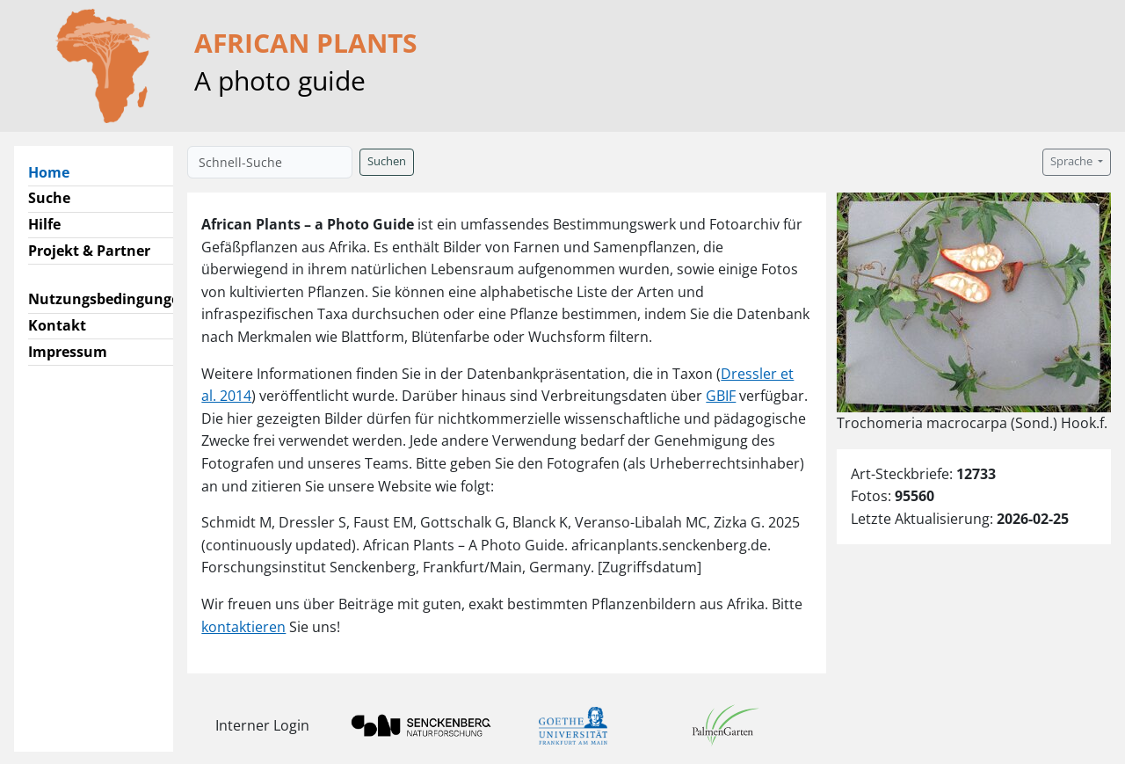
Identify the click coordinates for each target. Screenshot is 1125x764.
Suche (49, 197)
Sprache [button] (1072, 161)
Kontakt (57, 325)
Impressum (67, 351)
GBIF (721, 395)
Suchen (386, 161)
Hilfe (44, 224)
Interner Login (262, 725)
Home (55, 171)
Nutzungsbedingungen (108, 299)
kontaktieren (243, 627)
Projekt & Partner (89, 250)
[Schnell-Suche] (269, 162)
